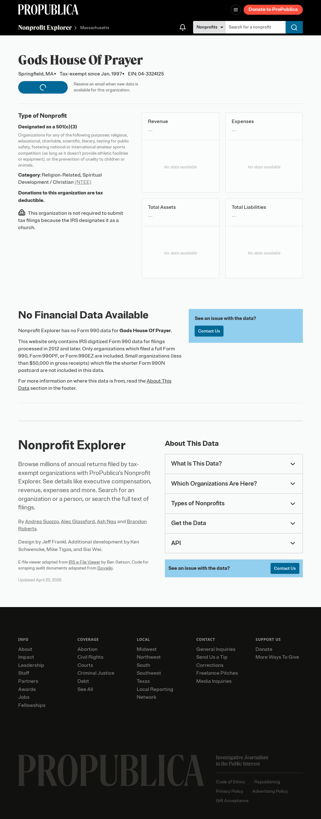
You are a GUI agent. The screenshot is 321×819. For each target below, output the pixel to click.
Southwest (149, 673)
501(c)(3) (66, 127)
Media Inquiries (214, 681)
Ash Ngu (106, 521)
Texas (143, 681)
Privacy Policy (229, 791)
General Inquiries (215, 649)
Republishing (267, 782)
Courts (85, 665)
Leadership (31, 665)
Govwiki (105, 568)
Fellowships (31, 705)
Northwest (149, 657)
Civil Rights (90, 657)
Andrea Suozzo (42, 521)
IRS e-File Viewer (84, 562)
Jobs (23, 697)
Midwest (147, 649)
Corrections (210, 665)
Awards (27, 689)
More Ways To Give (277, 657)
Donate (263, 649)
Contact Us (209, 331)
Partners (28, 681)
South (143, 665)
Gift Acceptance (232, 800)
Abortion (87, 649)
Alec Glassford (78, 521)
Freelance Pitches (217, 673)
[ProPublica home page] (111, 770)
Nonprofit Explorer (45, 27)
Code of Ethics (230, 782)
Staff (23, 673)
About (25, 649)
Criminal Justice (95, 673)
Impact (26, 657)
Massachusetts (94, 28)
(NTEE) (83, 182)
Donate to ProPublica (273, 9)
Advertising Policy (270, 791)
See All (85, 689)
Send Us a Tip (212, 657)
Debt (83, 681)
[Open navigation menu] (236, 10)
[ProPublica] (48, 9)
